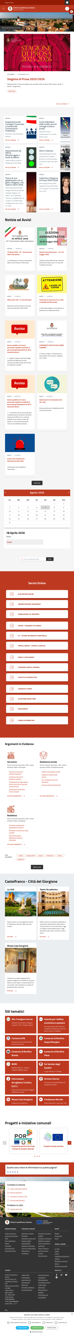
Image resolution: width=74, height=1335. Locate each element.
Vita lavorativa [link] (42, 1256)
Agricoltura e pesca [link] (28, 1233)
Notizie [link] (57, 1233)
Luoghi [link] (57, 1251)
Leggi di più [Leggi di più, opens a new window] (59, 1319)
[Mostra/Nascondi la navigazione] (4, 8)
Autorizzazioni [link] (26, 1243)
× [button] (72, 1314)
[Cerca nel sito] (67, 9)
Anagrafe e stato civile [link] (29, 1238)
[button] (37, 1332)
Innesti (9, 542)
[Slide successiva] (69, 1143)
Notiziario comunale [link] (61, 1266)
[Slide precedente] (4, 1143)
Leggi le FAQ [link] (25, 1275)
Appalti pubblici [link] (26, 1241)
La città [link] (57, 1249)
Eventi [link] (57, 1254)
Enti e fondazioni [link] (10, 1241)
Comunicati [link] (58, 1236)
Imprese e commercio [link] (44, 1238)
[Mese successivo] (68, 492)
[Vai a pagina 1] (34, 1156)
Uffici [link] (6, 1238)
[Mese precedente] (5, 492)
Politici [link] (7, 1243)
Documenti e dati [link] (10, 1251)
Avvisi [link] (57, 1238)
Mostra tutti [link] (37, 867)
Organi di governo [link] (10, 1233)
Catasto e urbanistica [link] (28, 1246)
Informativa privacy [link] (44, 1282)
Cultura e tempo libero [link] (29, 1248)
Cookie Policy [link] (42, 1285)
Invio (49, 559)
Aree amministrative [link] (11, 1236)
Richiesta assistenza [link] (28, 1287)
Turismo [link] (40, 1253)
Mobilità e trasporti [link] (44, 1241)
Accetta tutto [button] (37, 1328)
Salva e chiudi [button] (22, 1328)
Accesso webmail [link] (27, 1290)
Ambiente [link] (25, 1236)
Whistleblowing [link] (43, 1280)
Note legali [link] (41, 1287)
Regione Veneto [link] (9, 2)
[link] (71, 11)
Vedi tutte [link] (37, 483)
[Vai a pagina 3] (39, 1156)
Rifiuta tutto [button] (51, 1328)
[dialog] (37, 1323)
